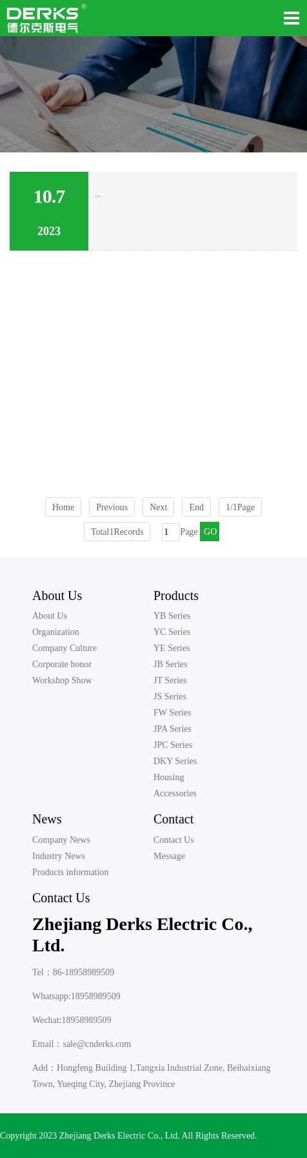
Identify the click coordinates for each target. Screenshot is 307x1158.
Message (169, 856)
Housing (169, 777)
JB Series (171, 664)
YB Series (172, 616)
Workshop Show (62, 680)
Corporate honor (62, 664)
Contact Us (174, 840)
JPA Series (173, 729)
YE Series (172, 648)
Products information (70, 872)
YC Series (172, 632)
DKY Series (175, 761)
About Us (57, 595)
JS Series (170, 696)
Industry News (58, 856)
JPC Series (173, 745)
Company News (61, 840)
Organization (55, 632)
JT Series (170, 680)
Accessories (175, 793)
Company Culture (64, 648)
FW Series (172, 713)
